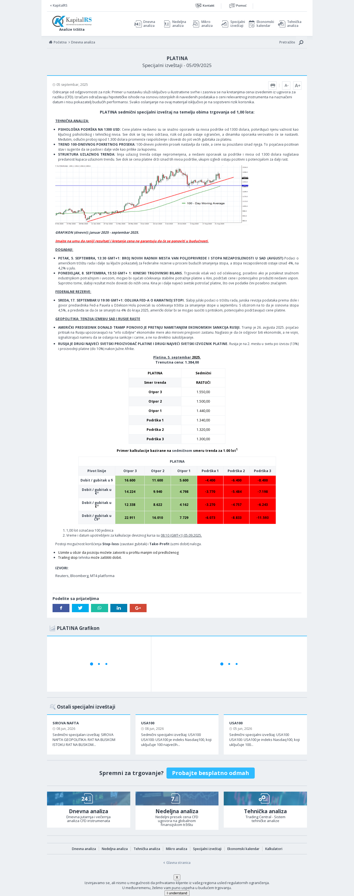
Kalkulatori (273, 848)
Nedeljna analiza (179, 24)
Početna (60, 42)
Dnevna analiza (149, 24)
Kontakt (208, 5)
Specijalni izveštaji (236, 24)
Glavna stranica (178, 862)
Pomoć (241, 5)
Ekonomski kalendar (264, 24)
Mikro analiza (207, 24)
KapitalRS (60, 5)
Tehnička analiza (294, 24)
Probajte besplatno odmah (210, 773)
